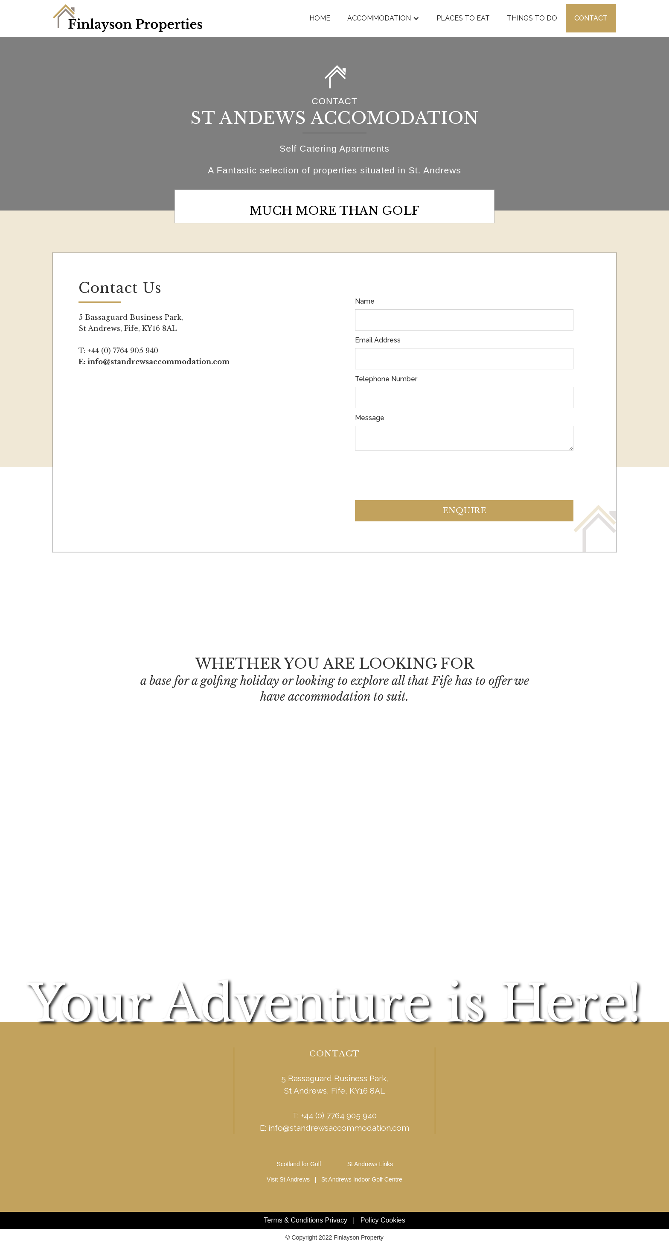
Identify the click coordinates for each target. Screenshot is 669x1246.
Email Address (378, 340)
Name (365, 301)
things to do (532, 18)
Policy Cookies (383, 1220)
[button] (383, 18)
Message (369, 418)
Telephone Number (386, 379)
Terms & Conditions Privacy (305, 1220)
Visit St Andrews (288, 1179)
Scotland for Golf (298, 1164)
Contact (591, 18)
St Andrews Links (370, 1164)
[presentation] (420, 471)
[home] (127, 18)
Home (319, 18)
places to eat (463, 18)
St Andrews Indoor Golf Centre (361, 1179)
